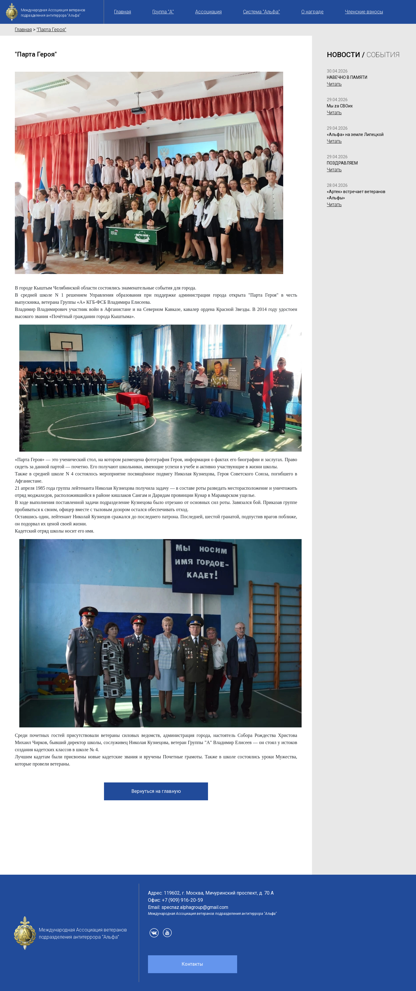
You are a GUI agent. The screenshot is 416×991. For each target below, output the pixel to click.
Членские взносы (364, 12)
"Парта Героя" (51, 29)
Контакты (192, 964)
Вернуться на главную (156, 791)
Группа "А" (163, 12)
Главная (122, 12)
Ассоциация (208, 12)
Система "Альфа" (261, 12)
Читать (334, 84)
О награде (312, 12)
